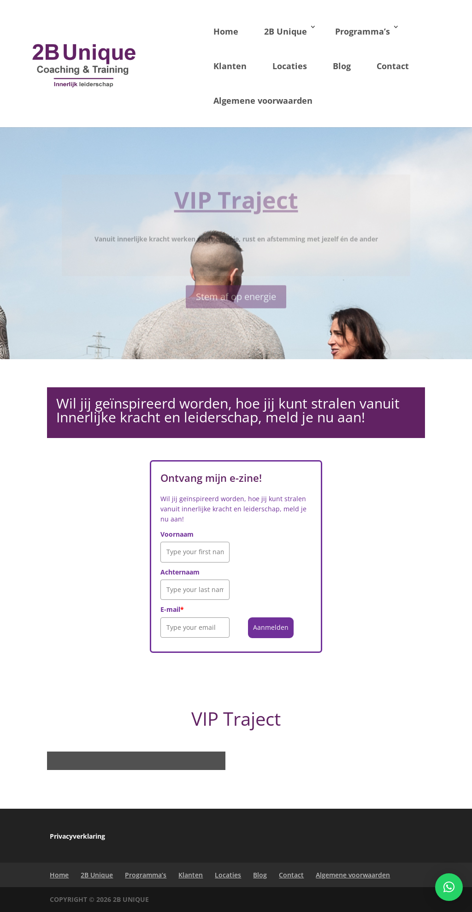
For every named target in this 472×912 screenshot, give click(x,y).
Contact (393, 65)
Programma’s (362, 31)
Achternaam (180, 572)
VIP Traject (236, 207)
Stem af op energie (236, 303)
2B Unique (285, 31)
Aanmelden (271, 627)
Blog (342, 65)
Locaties (289, 65)
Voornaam (177, 534)
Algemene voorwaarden (263, 100)
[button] (449, 887)
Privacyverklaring (77, 836)
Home (225, 31)
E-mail (172, 609)
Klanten (230, 65)
